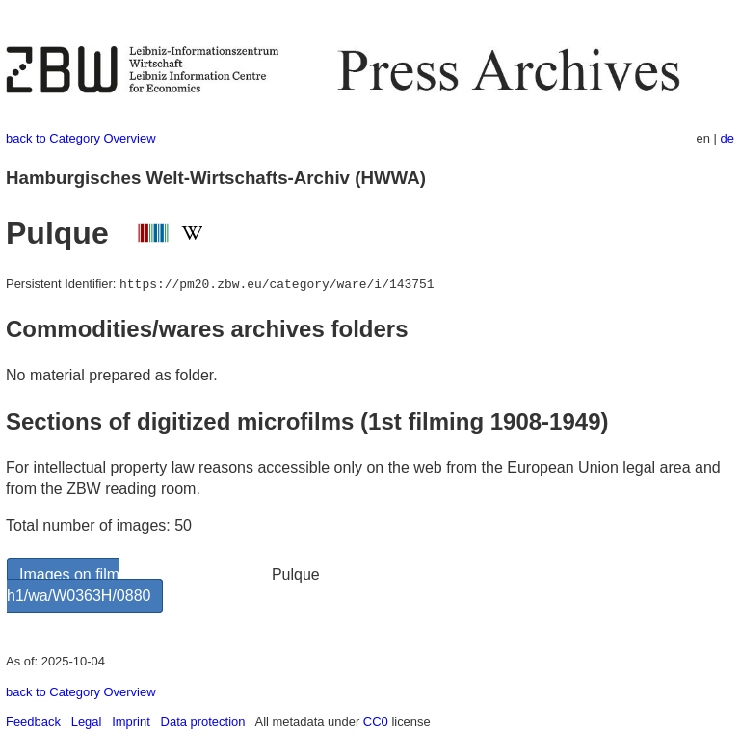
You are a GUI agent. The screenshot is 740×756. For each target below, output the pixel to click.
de (727, 138)
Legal (86, 722)
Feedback (33, 722)
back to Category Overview (81, 138)
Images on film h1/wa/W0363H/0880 (78, 585)
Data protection (203, 722)
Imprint (131, 722)
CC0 (375, 722)
